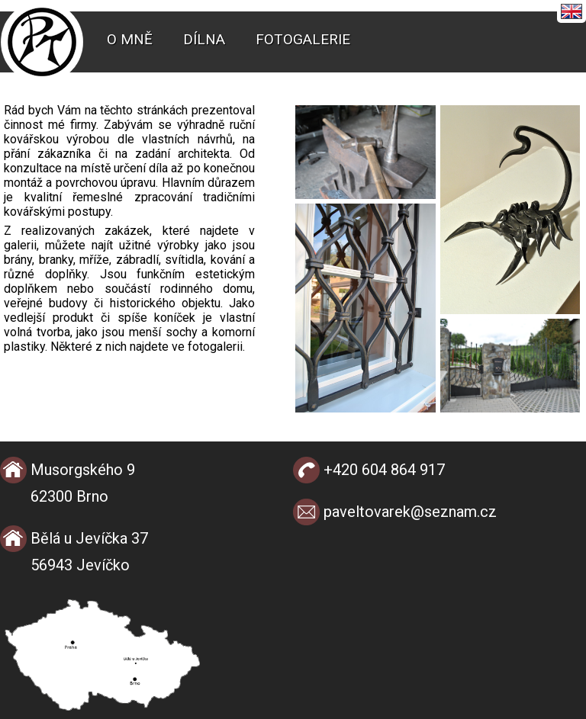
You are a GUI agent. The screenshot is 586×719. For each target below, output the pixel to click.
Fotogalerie (303, 39)
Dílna (204, 39)
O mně (130, 39)
